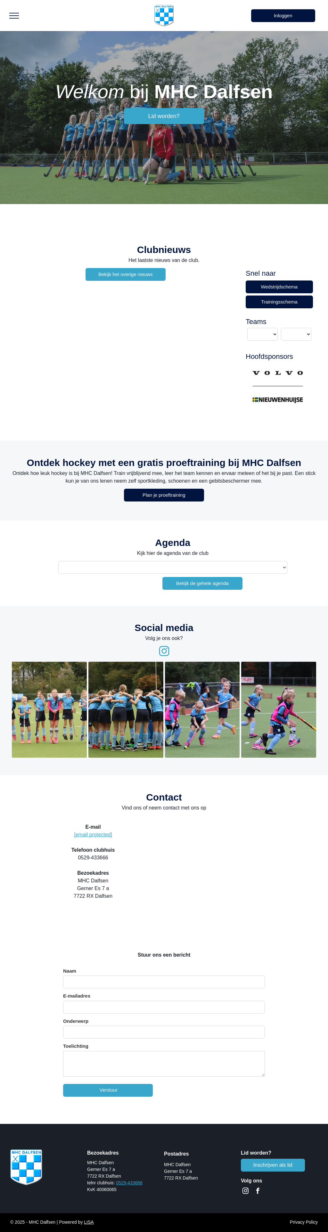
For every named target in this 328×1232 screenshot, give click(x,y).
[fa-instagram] (164, 655)
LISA (89, 1222)
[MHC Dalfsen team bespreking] (125, 710)
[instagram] (245, 1191)
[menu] (14, 15)
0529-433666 (129, 1182)
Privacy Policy (304, 1222)
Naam (69, 971)
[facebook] (257, 1191)
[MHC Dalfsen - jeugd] (49, 710)
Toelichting (75, 1046)
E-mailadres (76, 996)
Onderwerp (75, 1021)
